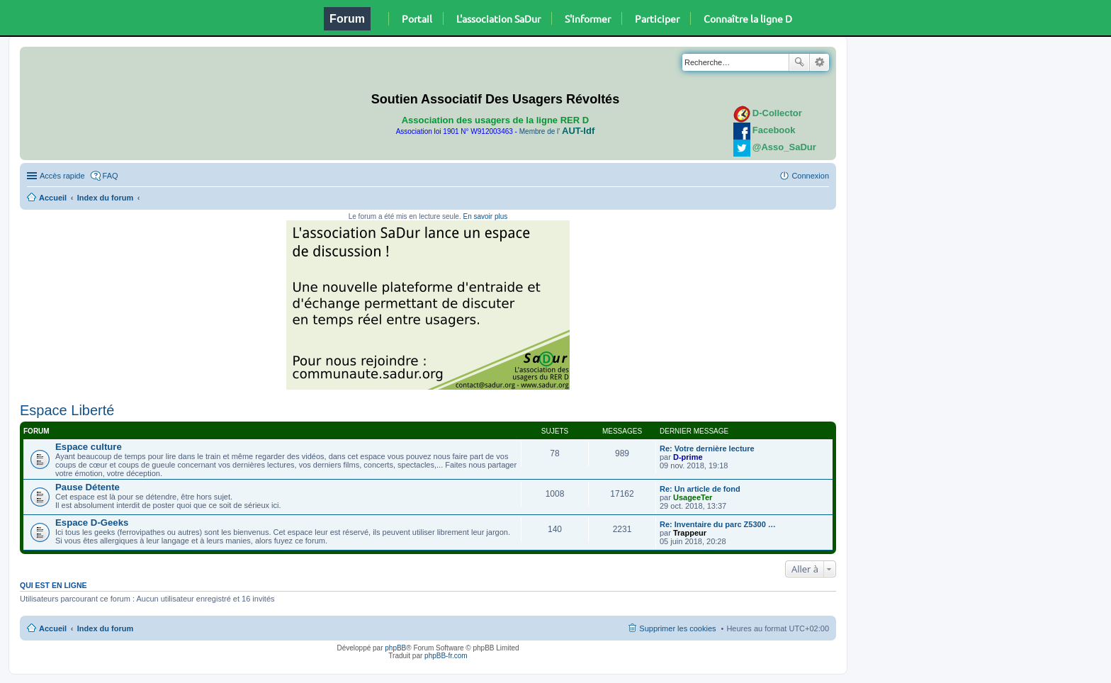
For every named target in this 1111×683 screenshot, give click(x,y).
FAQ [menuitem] (110, 175)
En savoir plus (485, 216)
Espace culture (88, 446)
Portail (417, 18)
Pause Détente (87, 487)
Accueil (53, 197)
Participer (657, 18)
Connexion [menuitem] (810, 175)
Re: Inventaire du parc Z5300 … (718, 524)
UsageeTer (692, 497)
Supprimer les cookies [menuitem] (677, 628)
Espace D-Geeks (91, 522)
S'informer (588, 18)
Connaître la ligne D (748, 18)
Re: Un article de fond (700, 489)
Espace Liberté (67, 410)
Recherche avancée (819, 62)
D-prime (688, 457)
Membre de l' (556, 131)
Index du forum (105, 197)
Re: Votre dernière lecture (707, 448)
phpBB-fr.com (446, 656)
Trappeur (689, 533)
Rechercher (799, 62)
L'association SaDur (498, 18)
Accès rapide (62, 175)
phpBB (395, 648)
